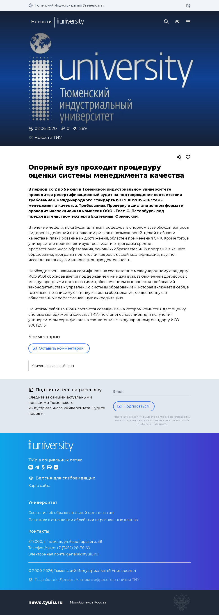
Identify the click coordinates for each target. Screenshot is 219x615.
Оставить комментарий (58, 348)
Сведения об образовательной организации (71, 513)
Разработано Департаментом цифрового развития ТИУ (83, 580)
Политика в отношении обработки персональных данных (83, 520)
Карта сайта (39, 486)
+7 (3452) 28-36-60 (73, 548)
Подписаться (133, 406)
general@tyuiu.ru (82, 554)
